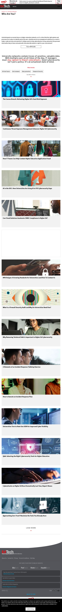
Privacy (16, 565)
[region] (31, 605)
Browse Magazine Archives (9, 594)
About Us (4, 565)
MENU (14, 6)
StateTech (34, 575)
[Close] (59, 601)
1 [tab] (29, 45)
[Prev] (3, 26)
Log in (58, 6)
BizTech (15, 575)
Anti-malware (16, 78)
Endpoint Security (38, 78)
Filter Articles (31, 75)
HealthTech (45, 575)
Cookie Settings (30, 609)
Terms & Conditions (24, 565)
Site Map (32, 565)
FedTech (24, 575)
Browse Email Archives (8, 588)
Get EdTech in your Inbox (9, 585)
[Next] (58, 26)
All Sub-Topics (6, 78)
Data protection (26, 78)
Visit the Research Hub (8, 581)
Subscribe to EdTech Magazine (10, 591)
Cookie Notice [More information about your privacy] (5, 605)
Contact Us (10, 565)
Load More (31, 537)
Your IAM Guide (31, 46)
